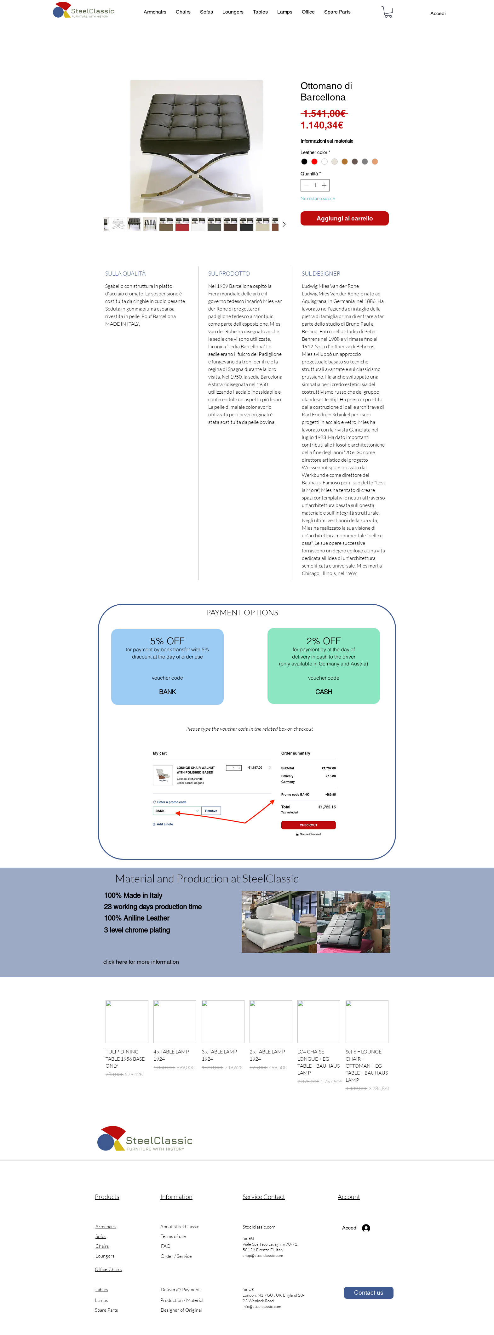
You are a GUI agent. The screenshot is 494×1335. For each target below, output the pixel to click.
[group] (247, 1050)
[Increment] (324, 185)
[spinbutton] (315, 185)
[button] (388, 12)
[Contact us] (369, 1293)
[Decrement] (306, 185)
